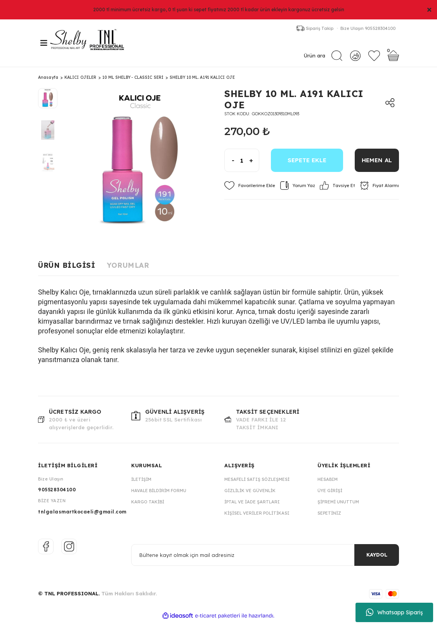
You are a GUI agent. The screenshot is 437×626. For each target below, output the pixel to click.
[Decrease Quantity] (229, 165)
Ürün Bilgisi (66, 269)
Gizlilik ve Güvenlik (250, 495)
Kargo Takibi (147, 506)
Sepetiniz (329, 517)
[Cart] (393, 57)
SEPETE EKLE (307, 164)
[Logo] (96, 45)
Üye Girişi (329, 495)
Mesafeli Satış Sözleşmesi (257, 483)
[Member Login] (355, 57)
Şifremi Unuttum (338, 506)
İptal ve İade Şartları (252, 506)
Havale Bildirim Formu (158, 495)
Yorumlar (128, 269)
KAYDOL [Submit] (376, 559)
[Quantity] (241, 165)
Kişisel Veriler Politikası (257, 517)
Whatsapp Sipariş (394, 612)
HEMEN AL (377, 164)
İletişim (141, 483)
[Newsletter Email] (265, 559)
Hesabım (327, 483)
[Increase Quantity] (254, 165)
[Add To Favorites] (249, 190)
